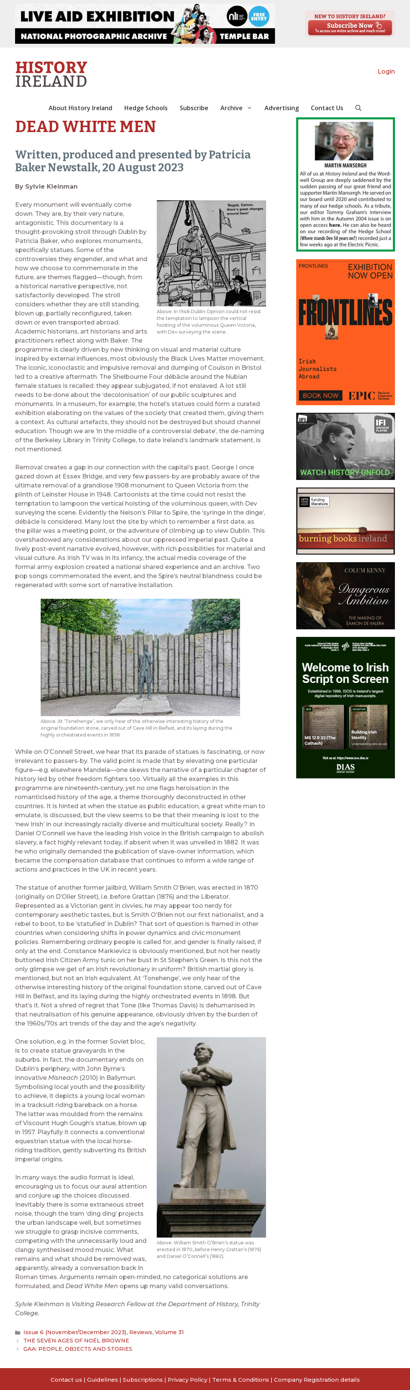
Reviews (133, 1332)
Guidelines (102, 1378)
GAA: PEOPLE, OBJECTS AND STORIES (75, 1347)
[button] (358, 107)
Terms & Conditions (240, 1378)
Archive (239, 107)
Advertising (282, 108)
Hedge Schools (146, 108)
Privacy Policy (187, 1378)
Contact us (66, 1378)
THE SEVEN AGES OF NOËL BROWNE (73, 1340)
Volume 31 (160, 1332)
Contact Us (327, 108)
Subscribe (194, 108)
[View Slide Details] (145, 24)
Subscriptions (143, 1378)
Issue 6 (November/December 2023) (71, 1332)
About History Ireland (80, 108)
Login (386, 71)
